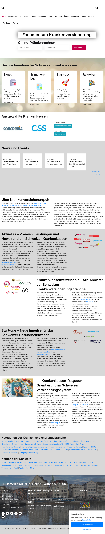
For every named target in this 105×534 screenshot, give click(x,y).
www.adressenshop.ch (44, 352)
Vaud (16, 468)
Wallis (21, 468)
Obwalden (49, 465)
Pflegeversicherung (74, 447)
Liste (50, 16)
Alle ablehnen (87, 529)
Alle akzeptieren (87, 524)
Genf (84, 462)
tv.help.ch (75, 405)
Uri (11, 468)
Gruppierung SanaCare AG (53, 444)
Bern (70, 462)
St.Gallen (86, 465)
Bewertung (75, 16)
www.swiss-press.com (9, 262)
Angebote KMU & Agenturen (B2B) (38, 500)
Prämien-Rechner (14, 16)
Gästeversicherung (28, 441)
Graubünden (6, 465)
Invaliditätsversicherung (11, 447)
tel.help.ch (89, 302)
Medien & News (60, 496)
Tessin (94, 465)
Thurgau (5, 468)
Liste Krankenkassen (63, 126)
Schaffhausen (60, 465)
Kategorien (42, 16)
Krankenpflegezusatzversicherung (34, 447)
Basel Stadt (63, 462)
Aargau (4, 462)
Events (33, 16)
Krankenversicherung (57, 447)
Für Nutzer (7, 23)
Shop (84, 16)
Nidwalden (39, 465)
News (26, 16)
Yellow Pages (59, 506)
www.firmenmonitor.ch (44, 354)
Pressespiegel (59, 503)
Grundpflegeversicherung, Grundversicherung (77, 441)
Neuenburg (29, 465)
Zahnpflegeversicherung (28, 452)
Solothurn (78, 465)
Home (4, 16)
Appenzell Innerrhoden (38, 462)
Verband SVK (92, 450)
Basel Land (53, 462)
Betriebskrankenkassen (10, 441)
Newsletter (32, 508)
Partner (16, 23)
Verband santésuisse (77, 450)
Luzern (20, 465)
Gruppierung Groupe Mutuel (12, 444)
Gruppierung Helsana (33, 444)
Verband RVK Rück (61, 450)
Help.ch (23, 528)
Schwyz (69, 465)
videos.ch (85, 405)
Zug (27, 468)
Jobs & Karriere (60, 499)
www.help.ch (85, 299)
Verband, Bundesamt (10, 452)
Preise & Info (60, 134)
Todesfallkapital (46, 450)
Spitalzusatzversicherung (11, 450)
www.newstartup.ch (58, 350)
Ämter (66, 16)
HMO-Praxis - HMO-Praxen (75, 444)
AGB (61, 528)
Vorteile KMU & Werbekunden (39, 505)
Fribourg (77, 462)
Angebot (91, 16)
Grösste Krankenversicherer (48, 441)
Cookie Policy (87, 520)
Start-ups (58, 16)
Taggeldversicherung (30, 450)
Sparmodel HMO (89, 447)
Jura (14, 465)
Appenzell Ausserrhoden (18, 462)
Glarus (90, 462)
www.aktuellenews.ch (9, 265)
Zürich (32, 468)
